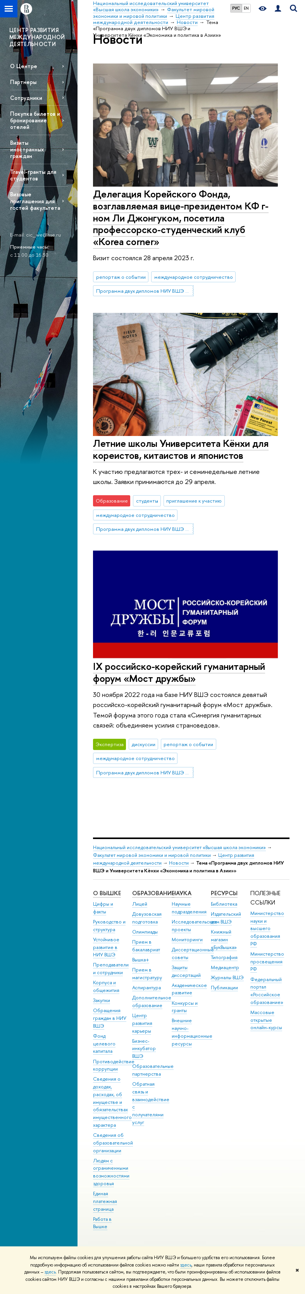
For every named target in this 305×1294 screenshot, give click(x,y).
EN (246, 8)
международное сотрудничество (193, 276)
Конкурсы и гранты (185, 1007)
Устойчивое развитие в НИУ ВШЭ (106, 947)
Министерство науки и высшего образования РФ (267, 928)
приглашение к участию (194, 500)
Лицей (139, 904)
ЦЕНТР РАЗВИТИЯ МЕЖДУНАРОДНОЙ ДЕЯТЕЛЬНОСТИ (37, 37)
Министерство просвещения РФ (267, 962)
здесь (185, 1265)
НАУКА (181, 893)
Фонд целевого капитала (104, 1044)
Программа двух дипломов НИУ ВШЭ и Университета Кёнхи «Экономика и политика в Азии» (145, 290)
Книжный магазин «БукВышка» (224, 939)
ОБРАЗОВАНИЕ (153, 893)
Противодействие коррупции (113, 1065)
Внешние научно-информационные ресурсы (192, 1032)
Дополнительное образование (151, 1001)
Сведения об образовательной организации (113, 1143)
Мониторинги (187, 939)
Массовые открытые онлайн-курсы (266, 1020)
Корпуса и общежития (106, 986)
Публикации (224, 987)
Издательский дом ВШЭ (226, 918)
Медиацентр (225, 967)
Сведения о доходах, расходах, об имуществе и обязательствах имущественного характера (112, 1102)
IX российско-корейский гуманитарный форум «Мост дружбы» (179, 672)
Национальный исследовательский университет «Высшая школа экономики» (179, 847)
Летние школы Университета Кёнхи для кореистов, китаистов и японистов (181, 449)
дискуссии (143, 744)
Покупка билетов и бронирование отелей (35, 120)
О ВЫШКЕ (107, 893)
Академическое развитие (189, 989)
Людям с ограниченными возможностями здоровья (111, 1172)
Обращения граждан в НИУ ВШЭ (109, 1018)
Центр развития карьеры (142, 1023)
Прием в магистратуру (147, 973)
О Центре (23, 66)
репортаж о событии (121, 276)
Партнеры (23, 82)
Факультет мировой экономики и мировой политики (152, 855)
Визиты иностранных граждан (27, 149)
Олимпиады (145, 931)
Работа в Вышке (102, 1223)
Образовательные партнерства (153, 1070)
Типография (224, 957)
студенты (147, 500)
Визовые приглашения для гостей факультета (35, 200)
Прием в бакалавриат (146, 946)
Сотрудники (26, 97)
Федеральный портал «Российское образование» (266, 991)
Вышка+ (140, 959)
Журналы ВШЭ (227, 977)
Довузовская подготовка (147, 918)
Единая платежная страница (105, 1201)
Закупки (101, 1000)
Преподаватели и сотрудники (111, 968)
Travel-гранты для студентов (33, 175)
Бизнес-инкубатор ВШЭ (144, 1049)
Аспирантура (146, 987)
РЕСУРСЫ (224, 893)
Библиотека (224, 904)
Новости (179, 863)
